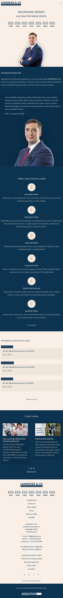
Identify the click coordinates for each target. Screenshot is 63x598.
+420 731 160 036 (36, 541)
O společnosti (31, 500)
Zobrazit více (31, 471)
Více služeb (31, 325)
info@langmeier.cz (34, 536)
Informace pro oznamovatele (31, 559)
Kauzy (31, 510)
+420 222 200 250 (34, 539)
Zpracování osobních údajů (31, 555)
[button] (29, 468)
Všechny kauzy (31, 399)
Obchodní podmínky (31, 562)
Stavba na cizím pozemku (44, 439)
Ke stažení (31, 569)
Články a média (31, 514)
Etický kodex (31, 565)
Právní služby (31, 507)
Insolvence (31, 504)
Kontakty (31, 517)
